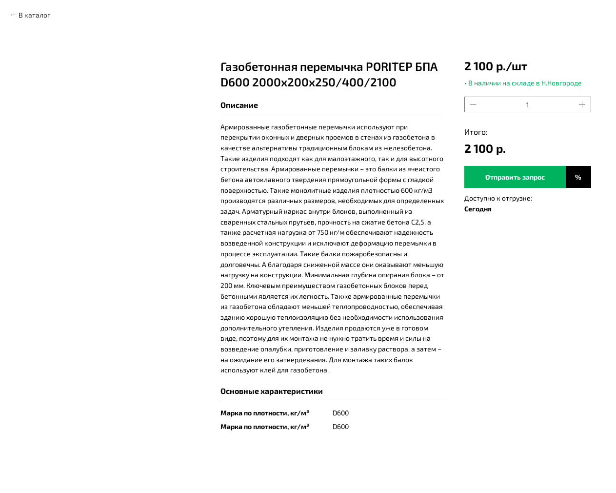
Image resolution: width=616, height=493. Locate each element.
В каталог (34, 15)
